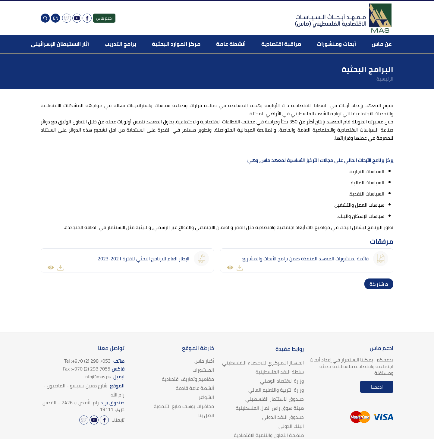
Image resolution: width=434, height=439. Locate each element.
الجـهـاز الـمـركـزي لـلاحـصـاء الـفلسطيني (263, 362)
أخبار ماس (204, 360)
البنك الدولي (291, 426)
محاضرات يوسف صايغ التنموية (184, 406)
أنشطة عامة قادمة (195, 388)
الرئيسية (384, 78)
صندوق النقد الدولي (283, 417)
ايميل (104, 376)
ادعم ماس (104, 18)
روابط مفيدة (289, 349)
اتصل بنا (206, 415)
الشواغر (206, 397)
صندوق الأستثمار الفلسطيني (274, 398)
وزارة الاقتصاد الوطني (282, 380)
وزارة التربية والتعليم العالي (276, 389)
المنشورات (203, 369)
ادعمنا (377, 387)
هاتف (94, 360)
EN (55, 18)
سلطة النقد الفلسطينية (280, 371)
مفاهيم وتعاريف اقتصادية (188, 378)
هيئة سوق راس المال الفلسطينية (270, 407)
